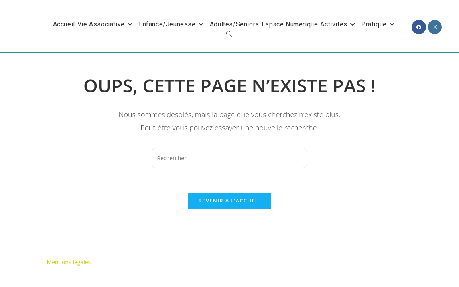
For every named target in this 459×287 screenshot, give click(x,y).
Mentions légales (69, 238)
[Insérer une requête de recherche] (229, 158)
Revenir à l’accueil (229, 200)
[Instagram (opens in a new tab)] (435, 27)
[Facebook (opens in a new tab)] (419, 27)
